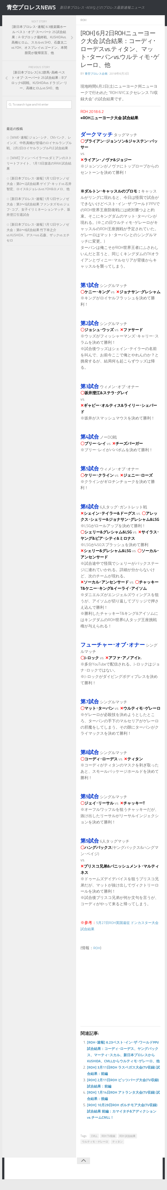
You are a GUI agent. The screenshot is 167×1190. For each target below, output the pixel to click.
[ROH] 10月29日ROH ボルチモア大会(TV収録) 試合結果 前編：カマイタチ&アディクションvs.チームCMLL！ (123, 1117)
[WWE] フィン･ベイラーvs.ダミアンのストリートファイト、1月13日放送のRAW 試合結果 (39, 163)
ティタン (117, 1148)
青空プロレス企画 (97, 73)
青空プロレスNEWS (35, 7)
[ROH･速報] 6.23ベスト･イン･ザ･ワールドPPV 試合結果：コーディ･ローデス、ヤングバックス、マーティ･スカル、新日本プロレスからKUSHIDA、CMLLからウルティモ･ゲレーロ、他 (123, 1055)
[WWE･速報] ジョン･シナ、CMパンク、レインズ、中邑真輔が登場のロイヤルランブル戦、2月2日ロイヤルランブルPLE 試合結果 (39, 143)
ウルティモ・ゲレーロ (95, 1148)
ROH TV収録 (108, 1142)
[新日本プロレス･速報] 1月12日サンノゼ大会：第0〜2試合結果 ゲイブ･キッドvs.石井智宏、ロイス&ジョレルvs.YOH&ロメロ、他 (39, 183)
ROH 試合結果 (127, 1142)
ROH (83, 20)
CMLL (94, 1142)
